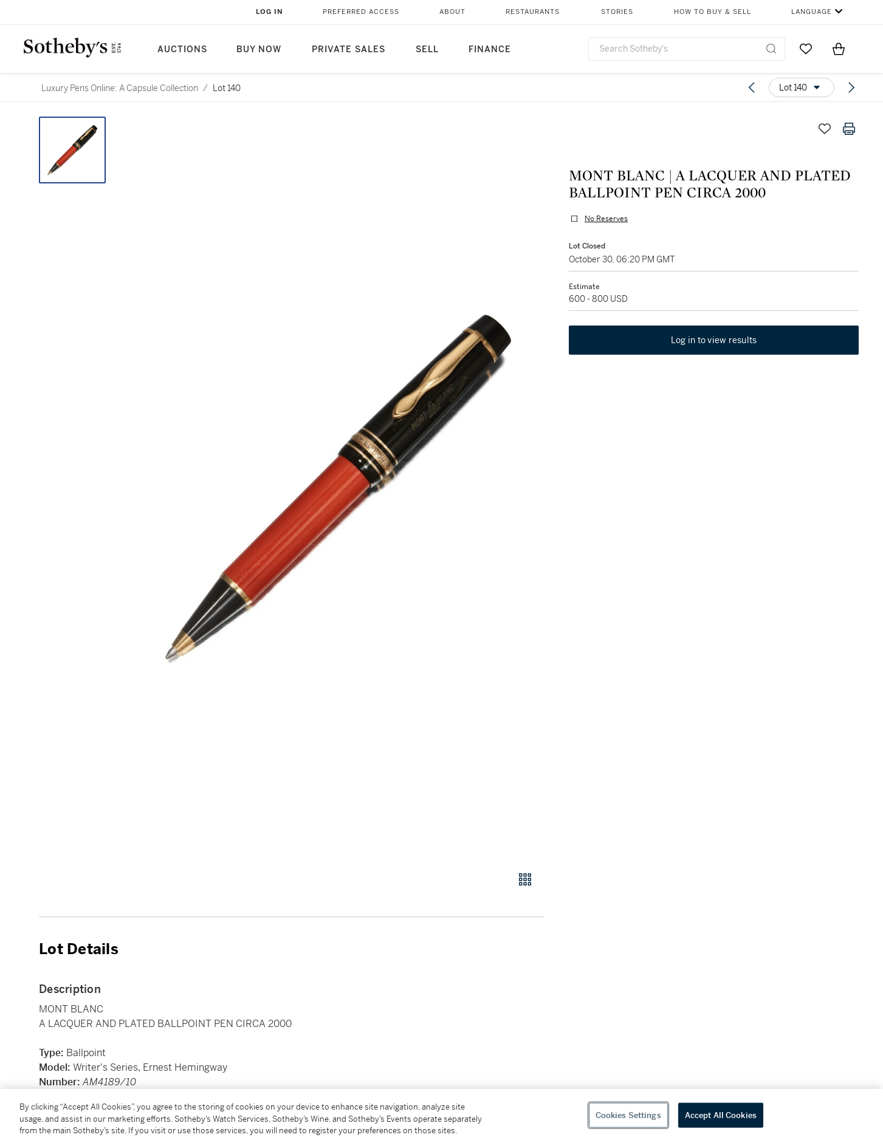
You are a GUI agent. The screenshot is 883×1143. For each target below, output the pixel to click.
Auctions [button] (182, 49)
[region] (441, 1116)
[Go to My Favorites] (806, 48)
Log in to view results (714, 340)
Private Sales (348, 49)
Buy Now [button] (258, 49)
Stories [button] (617, 12)
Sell (427, 49)
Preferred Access (361, 12)
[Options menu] (801, 87)
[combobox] (687, 49)
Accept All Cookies (721, 1115)
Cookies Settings (628, 1115)
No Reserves (606, 218)
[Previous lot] (752, 87)
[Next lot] (851, 87)
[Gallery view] (525, 879)
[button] (338, 487)
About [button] (452, 12)
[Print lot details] (849, 128)
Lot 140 (227, 88)
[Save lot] (824, 128)
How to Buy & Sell (712, 12)
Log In (269, 12)
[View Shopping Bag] (838, 48)
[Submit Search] (771, 48)
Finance (490, 49)
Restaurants (533, 12)
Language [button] (811, 12)
